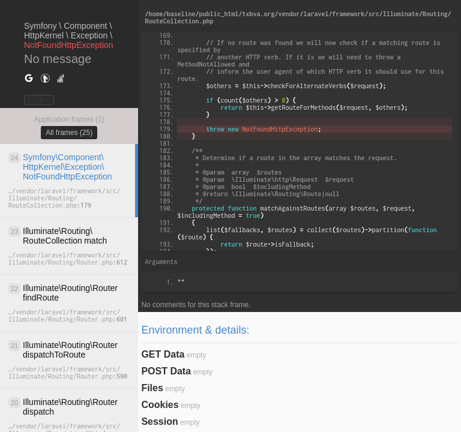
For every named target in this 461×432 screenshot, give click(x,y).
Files (152, 388)
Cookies (159, 405)
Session (159, 421)
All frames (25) (69, 132)
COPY (39, 99)
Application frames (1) (69, 119)
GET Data (162, 354)
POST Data (166, 371)
